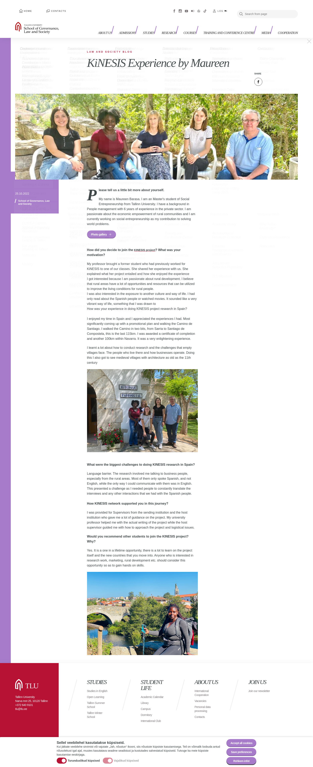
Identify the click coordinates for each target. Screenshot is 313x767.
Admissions (115, 20)
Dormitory (147, 715)
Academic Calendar (147, 695)
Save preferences (239, 749)
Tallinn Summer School (97, 705)
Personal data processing (204, 705)
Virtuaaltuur (199, 8)
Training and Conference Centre (219, 22)
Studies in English (93, 689)
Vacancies (201, 697)
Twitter (268, 76)
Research (162, 20)
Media (260, 20)
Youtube (186, 8)
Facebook (174, 8)
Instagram (180, 8)
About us (91, 22)
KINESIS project (146, 246)
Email (278, 76)
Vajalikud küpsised (126, 757)
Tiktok (205, 8)
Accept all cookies (238, 738)
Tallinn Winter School (96, 715)
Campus (146, 709)
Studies (139, 20)
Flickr (193, 8)
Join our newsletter (255, 689)
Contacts (47, 8)
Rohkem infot (239, 760)
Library (145, 703)
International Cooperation (203, 689)
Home (24, 8)
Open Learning (97, 697)
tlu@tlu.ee (21, 705)
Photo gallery (101, 229)
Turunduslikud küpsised (84, 757)
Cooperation (285, 20)
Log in (222, 8)
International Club (152, 721)
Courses (186, 20)
